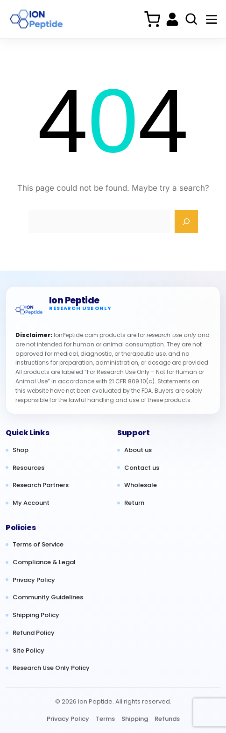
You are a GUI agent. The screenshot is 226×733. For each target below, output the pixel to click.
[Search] (186, 221)
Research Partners (41, 485)
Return (134, 503)
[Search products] (191, 19)
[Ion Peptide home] (28, 309)
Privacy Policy (34, 580)
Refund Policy (34, 633)
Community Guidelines (48, 597)
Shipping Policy (36, 615)
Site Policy (28, 651)
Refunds (167, 718)
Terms (105, 718)
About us (138, 450)
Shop (20, 450)
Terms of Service (38, 544)
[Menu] (211, 19)
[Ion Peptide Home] (37, 19)
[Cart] (151, 19)
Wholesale (140, 485)
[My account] (172, 19)
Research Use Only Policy (51, 668)
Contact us (141, 468)
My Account (31, 503)
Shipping (134, 718)
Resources (28, 468)
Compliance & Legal (44, 562)
